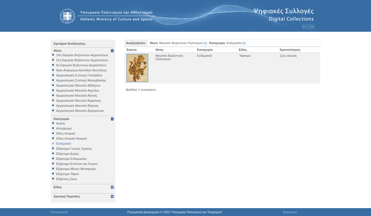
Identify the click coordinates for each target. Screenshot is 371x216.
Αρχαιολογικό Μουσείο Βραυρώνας (80, 110)
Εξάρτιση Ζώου (66, 179)
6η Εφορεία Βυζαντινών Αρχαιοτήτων (81, 65)
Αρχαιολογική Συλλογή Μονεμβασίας (81, 80)
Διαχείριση (290, 212)
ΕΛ (305, 26)
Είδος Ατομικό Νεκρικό (71, 138)
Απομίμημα (64, 128)
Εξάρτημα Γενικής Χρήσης (74, 148)
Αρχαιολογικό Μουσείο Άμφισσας (78, 100)
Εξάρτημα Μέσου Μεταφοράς (76, 168)
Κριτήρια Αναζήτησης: (70, 43)
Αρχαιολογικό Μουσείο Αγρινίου (77, 90)
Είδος (58, 187)
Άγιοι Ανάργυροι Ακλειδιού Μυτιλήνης (81, 70)
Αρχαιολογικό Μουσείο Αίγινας (76, 95)
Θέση (57, 50)
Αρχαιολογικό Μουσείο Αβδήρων (78, 85)
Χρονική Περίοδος (67, 196)
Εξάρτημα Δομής (67, 153)
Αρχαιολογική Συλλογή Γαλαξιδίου (79, 75)
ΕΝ (312, 26)
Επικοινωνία (59, 212)
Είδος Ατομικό (65, 133)
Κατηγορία (61, 118)
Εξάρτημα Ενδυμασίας (71, 158)
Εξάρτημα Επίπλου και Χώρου (77, 163)
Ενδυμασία (63, 143)
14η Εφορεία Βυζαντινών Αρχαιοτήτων (82, 55)
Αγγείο (60, 123)
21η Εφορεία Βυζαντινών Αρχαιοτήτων (82, 60)
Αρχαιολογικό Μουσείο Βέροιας (77, 105)
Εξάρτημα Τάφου (67, 174)
